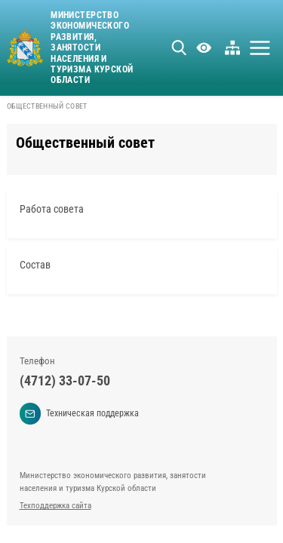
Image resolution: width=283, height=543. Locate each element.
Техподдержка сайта (55, 506)
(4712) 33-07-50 (65, 380)
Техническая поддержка (80, 414)
